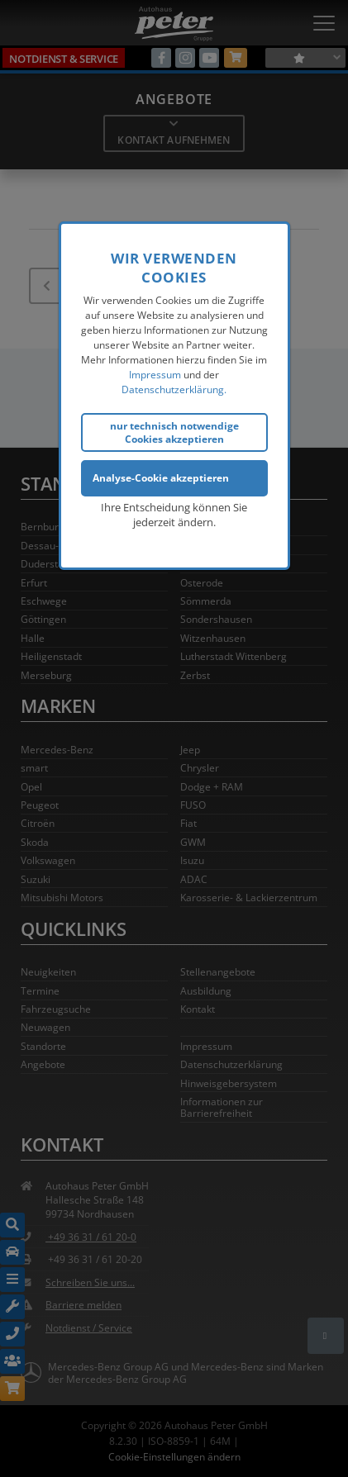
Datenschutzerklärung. (174, 388)
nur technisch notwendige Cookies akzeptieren (174, 430)
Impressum (155, 373)
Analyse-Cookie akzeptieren (161, 476)
